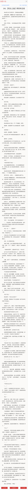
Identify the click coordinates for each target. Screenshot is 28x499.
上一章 (4, 487)
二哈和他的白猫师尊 (5, 5)
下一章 (23, 487)
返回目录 (14, 487)
